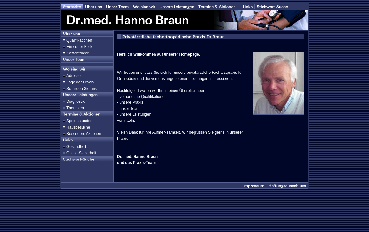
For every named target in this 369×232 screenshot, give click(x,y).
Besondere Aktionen (83, 133)
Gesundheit (76, 146)
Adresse (73, 75)
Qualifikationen (79, 40)
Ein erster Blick (79, 46)
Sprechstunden (79, 121)
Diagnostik (75, 101)
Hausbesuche (78, 127)
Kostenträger (77, 53)
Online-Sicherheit (81, 153)
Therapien (75, 108)
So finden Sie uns (81, 88)
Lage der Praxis (80, 82)
